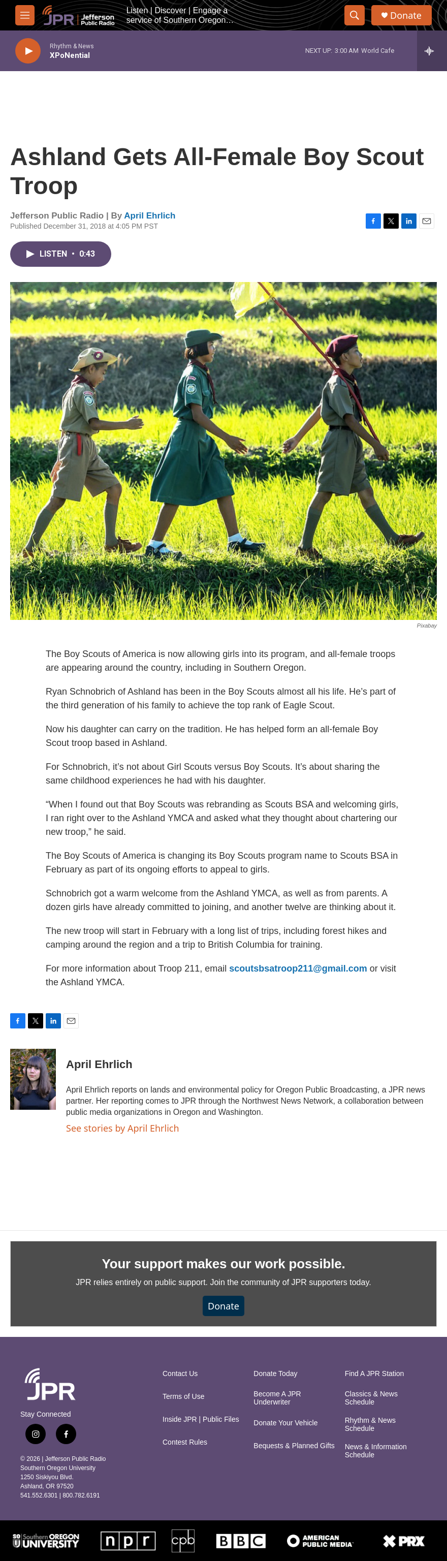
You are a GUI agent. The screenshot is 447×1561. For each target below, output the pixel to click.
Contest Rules (185, 1442)
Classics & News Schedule (371, 1398)
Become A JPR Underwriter (277, 1398)
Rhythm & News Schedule (370, 1424)
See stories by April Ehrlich (122, 1128)
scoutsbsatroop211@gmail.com (298, 968)
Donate (406, 15)
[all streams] (432, 50)
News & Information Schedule (376, 1451)
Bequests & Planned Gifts (294, 1446)
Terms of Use (183, 1396)
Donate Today (275, 1374)
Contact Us (180, 1374)
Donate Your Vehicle (285, 1423)
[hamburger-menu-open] (25, 15)
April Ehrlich (149, 216)
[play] (28, 51)
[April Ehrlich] (33, 1079)
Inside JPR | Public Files (201, 1419)
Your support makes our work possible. (223, 1263)
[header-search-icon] (354, 15)
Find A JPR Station (374, 1374)
